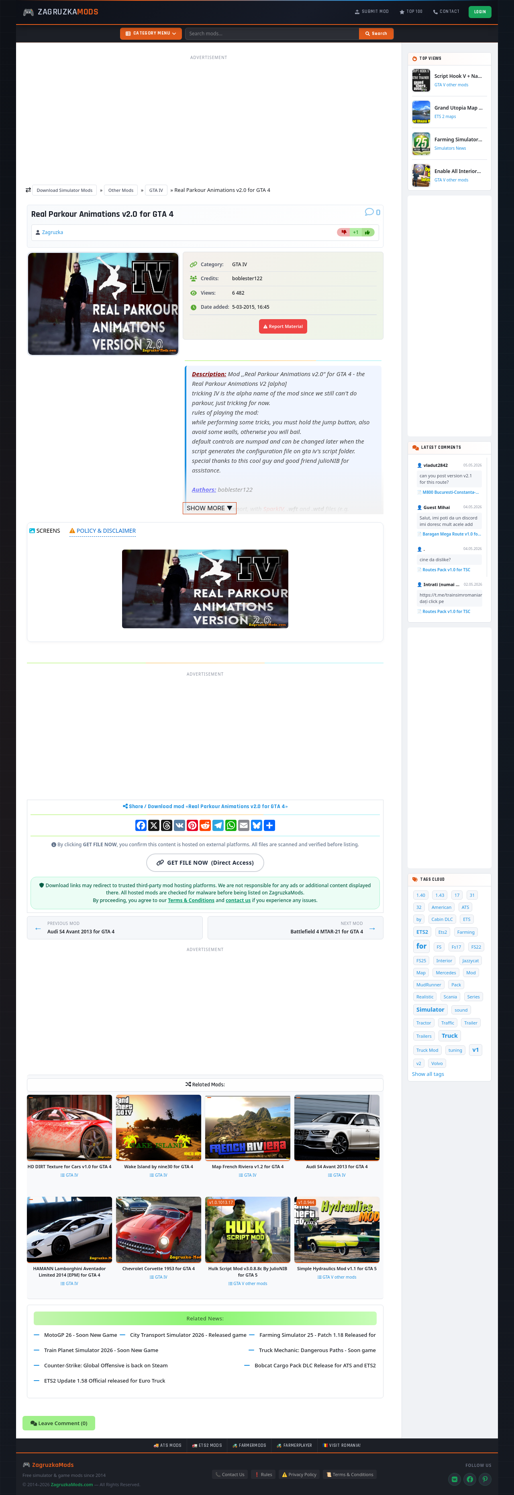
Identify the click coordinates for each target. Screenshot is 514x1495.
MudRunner (428, 985)
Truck (449, 1035)
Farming (466, 932)
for (421, 946)
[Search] (376, 33)
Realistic (424, 997)
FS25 (421, 960)
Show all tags (428, 1073)
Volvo (437, 1063)
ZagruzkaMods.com (72, 1484)
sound (461, 1010)
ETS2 (422, 931)
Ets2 (443, 932)
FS (439, 947)
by (418, 919)
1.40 (420, 895)
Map (421, 973)
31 (472, 895)
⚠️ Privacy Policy (299, 1474)
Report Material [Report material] (283, 326)
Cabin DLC (442, 919)
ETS (466, 919)
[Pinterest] (485, 1479)
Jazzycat (471, 960)
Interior (444, 960)
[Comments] (373, 213)
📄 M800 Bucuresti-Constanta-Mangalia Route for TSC (449, 492)
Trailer (470, 1023)
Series (473, 997)
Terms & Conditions (191, 900)
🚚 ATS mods (167, 1445)
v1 (475, 1049)
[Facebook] (469, 1479)
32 (419, 907)
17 (457, 895)
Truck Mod (427, 1050)
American (441, 907)
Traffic (447, 1023)
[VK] (454, 1479)
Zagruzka (52, 232)
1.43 (439, 895)
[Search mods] (272, 33)
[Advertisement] (209, 119)
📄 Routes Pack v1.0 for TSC (443, 569)
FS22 (476, 947)
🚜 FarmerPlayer (294, 1445)
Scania (450, 997)
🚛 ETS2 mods (207, 1445)
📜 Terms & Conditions (349, 1474)
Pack (456, 985)
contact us (238, 900)
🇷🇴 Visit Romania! (341, 1445)
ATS (465, 907)
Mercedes (446, 973)
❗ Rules (263, 1474)
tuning (455, 1050)
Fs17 (456, 947)
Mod (471, 973)
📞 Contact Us (230, 1474)
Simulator (430, 1009)
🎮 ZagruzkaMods (48, 1465)
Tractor (423, 1023)
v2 (418, 1063)
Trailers (424, 1036)
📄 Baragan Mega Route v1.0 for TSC (449, 534)
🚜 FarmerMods (249, 1445)
